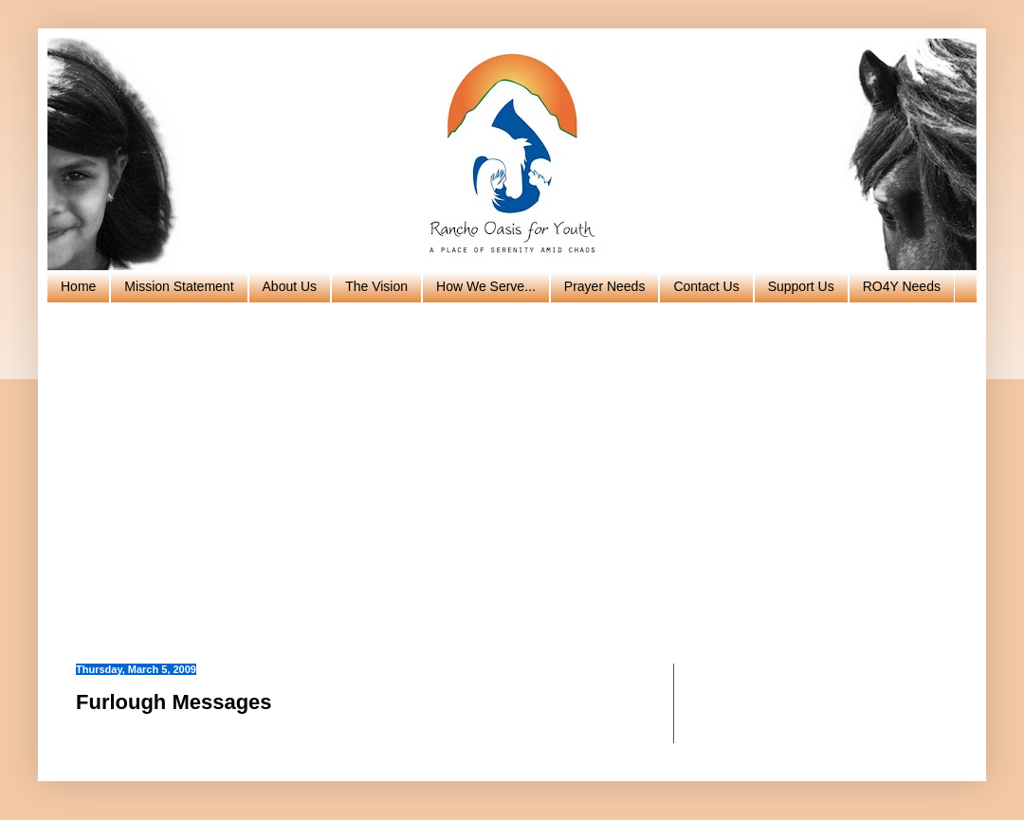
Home (78, 286)
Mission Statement (178, 286)
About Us (290, 286)
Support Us (801, 286)
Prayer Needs (605, 286)
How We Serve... (486, 286)
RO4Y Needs (902, 286)
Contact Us (706, 286)
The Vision (376, 286)
